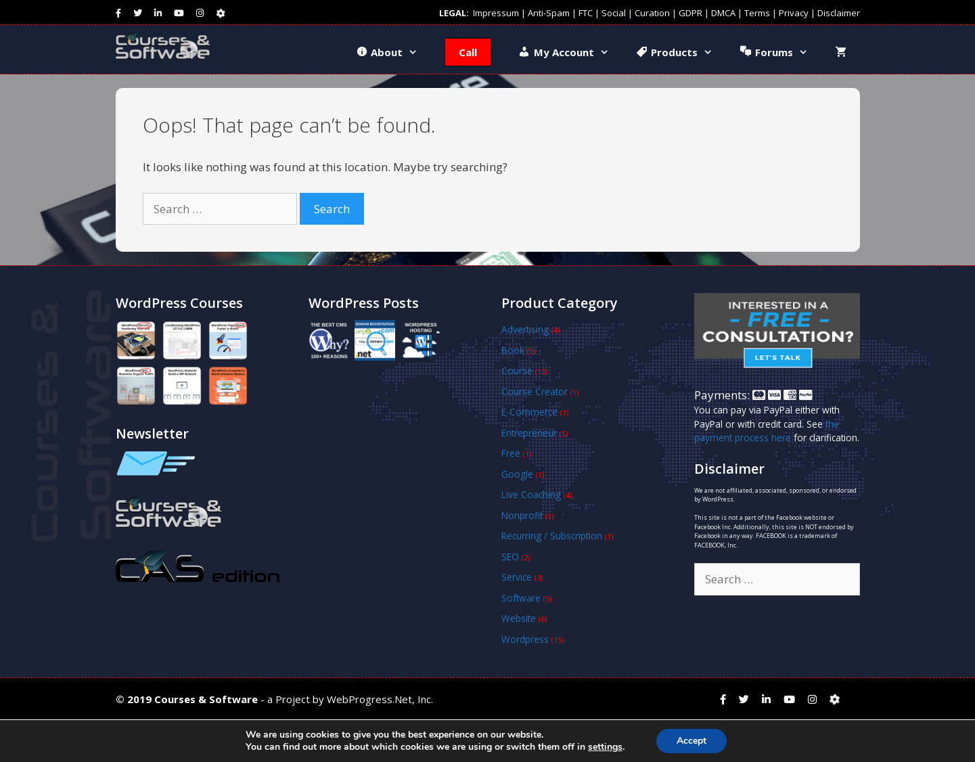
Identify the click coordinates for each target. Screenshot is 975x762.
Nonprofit (522, 515)
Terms (757, 13)
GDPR (690, 13)
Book (512, 350)
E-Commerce (529, 411)
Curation (652, 13)
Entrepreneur (529, 432)
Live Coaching (531, 494)
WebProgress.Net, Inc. (380, 699)
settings (605, 747)
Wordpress (525, 639)
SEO (510, 556)
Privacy (794, 13)
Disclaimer (838, 13)
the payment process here (766, 431)
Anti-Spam (549, 13)
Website (518, 618)
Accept (691, 740)
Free (510, 453)
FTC (586, 13)
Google (517, 474)
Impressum (496, 13)
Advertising (525, 329)
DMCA (723, 13)
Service (516, 576)
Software (521, 597)
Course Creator (534, 391)
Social (614, 13)
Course (516, 370)
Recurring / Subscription (551, 535)
